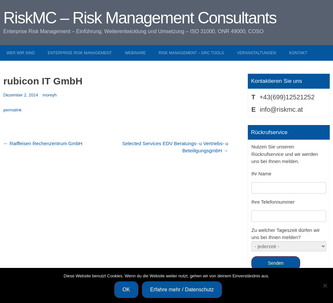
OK (126, 289)
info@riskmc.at (281, 109)
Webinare (135, 53)
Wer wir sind (21, 53)
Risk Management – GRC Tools (191, 53)
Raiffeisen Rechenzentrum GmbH (42, 143)
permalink (12, 109)
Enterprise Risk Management (80, 53)
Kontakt (298, 53)
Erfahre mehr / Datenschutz (182, 289)
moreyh (50, 95)
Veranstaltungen (256, 53)
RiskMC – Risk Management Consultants (139, 18)
